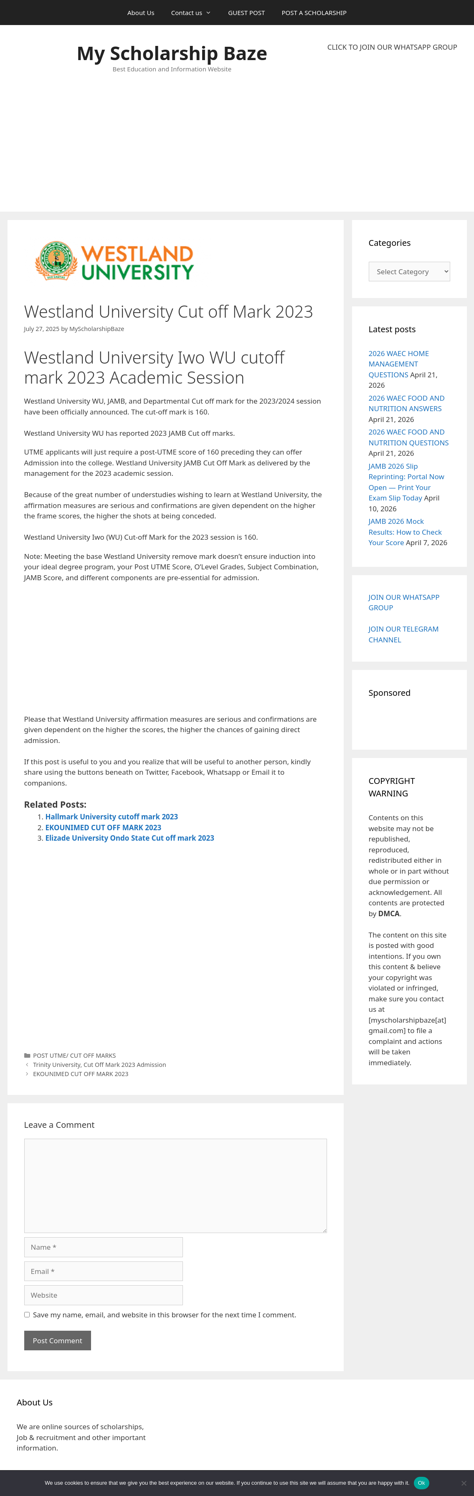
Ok (421, 1483)
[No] (463, 1483)
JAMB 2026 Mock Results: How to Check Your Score (405, 531)
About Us (141, 12)
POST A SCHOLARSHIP (314, 12)
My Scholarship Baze (171, 53)
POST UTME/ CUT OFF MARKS (74, 1055)
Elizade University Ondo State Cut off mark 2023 (130, 838)
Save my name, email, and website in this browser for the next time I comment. (164, 1314)
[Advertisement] (392, 132)
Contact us (195, 12)
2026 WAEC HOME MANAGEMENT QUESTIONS (399, 364)
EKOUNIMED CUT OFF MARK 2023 (104, 827)
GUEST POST (246, 12)
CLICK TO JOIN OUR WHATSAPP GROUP (392, 47)
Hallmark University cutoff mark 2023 (112, 816)
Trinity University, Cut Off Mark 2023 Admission (99, 1065)
